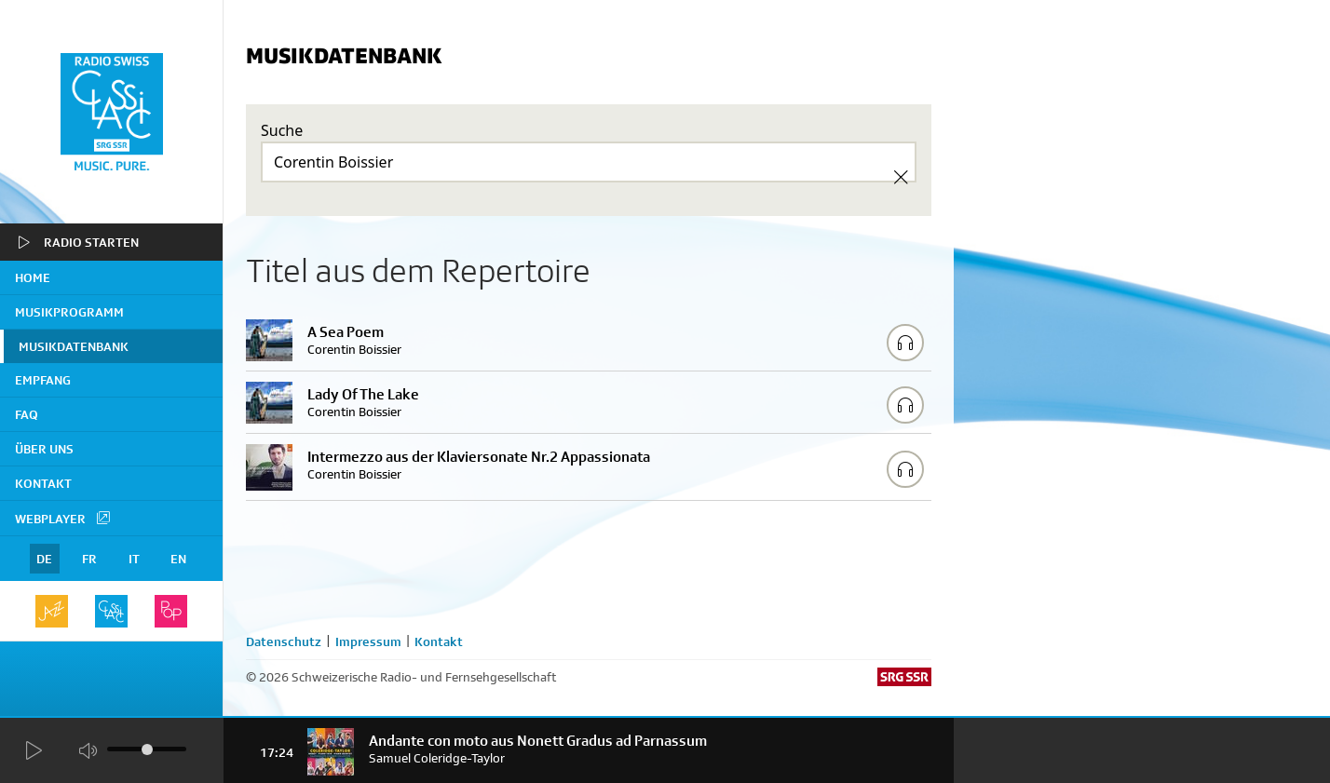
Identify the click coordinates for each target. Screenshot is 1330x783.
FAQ (26, 414)
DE (44, 558)
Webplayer (63, 517)
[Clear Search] (900, 177)
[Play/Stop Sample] (905, 342)
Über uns (44, 448)
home (32, 277)
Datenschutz (283, 641)
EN (178, 558)
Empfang (43, 379)
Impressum (368, 641)
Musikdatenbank (74, 346)
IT (134, 558)
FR (89, 558)
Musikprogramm (69, 311)
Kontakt (43, 483)
